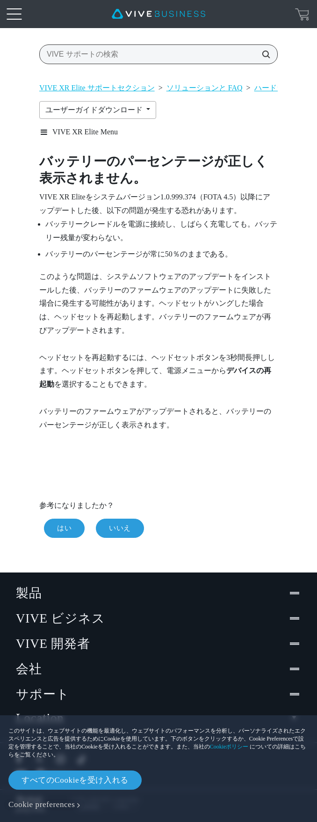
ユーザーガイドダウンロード (94, 110)
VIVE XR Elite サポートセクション (97, 88)
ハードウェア (276, 88)
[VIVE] (158, 14)
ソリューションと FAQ (204, 88)
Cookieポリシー (229, 746)
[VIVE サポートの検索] (263, 54)
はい (64, 528)
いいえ (120, 528)
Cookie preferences (41, 804)
